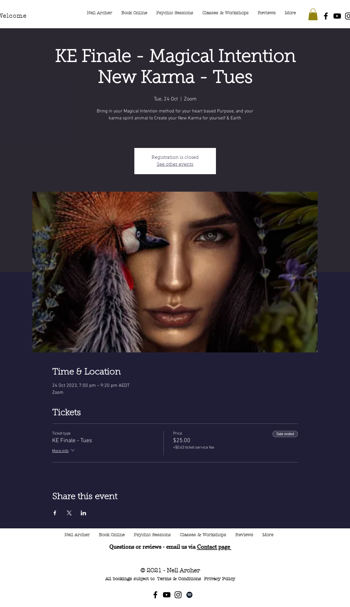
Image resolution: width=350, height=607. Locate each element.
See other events (175, 164)
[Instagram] (178, 594)
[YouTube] (337, 16)
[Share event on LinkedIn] (83, 513)
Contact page (214, 547)
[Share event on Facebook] (55, 513)
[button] (313, 14)
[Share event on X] (69, 513)
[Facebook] (325, 16)
